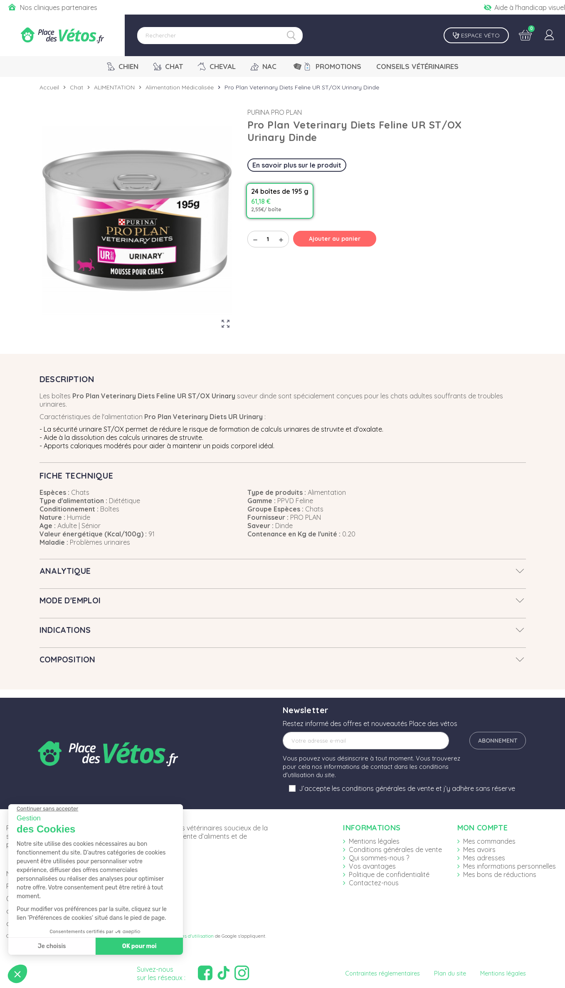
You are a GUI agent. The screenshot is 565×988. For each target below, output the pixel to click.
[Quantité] (268, 239)
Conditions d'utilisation (188, 936)
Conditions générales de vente (395, 849)
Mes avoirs (479, 849)
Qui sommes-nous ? (379, 858)
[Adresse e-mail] (366, 740)
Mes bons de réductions (499, 874)
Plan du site (450, 973)
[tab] (282, 571)
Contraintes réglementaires (382, 973)
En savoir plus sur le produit (296, 165)
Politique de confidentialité (389, 874)
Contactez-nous (374, 883)
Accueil (49, 87)
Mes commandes (489, 841)
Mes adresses (484, 858)
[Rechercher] (220, 35)
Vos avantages (372, 866)
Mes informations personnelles (509, 866)
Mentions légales (374, 841)
